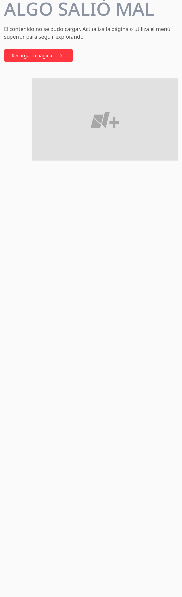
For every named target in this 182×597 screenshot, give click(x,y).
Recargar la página (38, 56)
